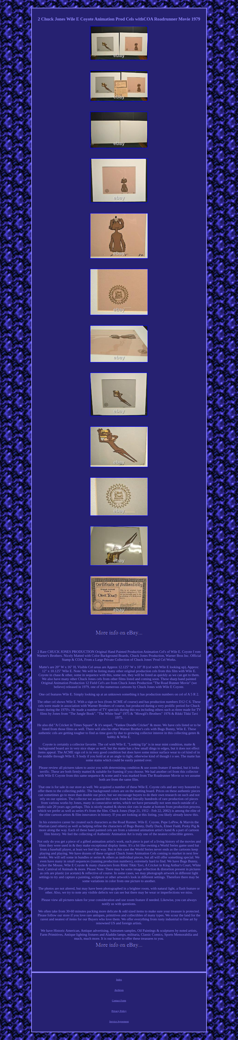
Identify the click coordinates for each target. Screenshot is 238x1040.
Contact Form (119, 1000)
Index (119, 979)
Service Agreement (119, 1021)
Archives (119, 990)
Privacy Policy (119, 1011)
